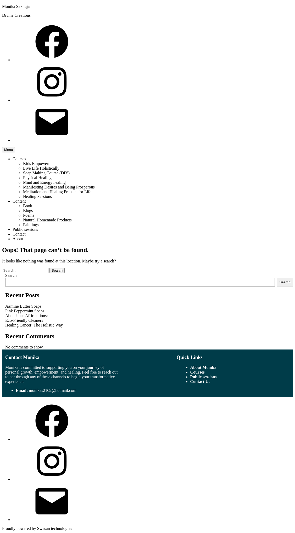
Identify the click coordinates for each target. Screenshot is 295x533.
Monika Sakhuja (16, 6)
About (18, 239)
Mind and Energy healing (44, 182)
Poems (28, 215)
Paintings (31, 224)
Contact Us (200, 381)
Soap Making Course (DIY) (46, 173)
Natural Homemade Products (47, 220)
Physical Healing (37, 177)
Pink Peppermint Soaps (24, 311)
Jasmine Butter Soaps (23, 306)
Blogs (28, 210)
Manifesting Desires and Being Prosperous (59, 187)
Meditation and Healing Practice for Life (57, 192)
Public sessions (25, 229)
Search (11, 275)
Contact (19, 234)
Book (27, 206)
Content (19, 201)
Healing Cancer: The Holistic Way (34, 325)
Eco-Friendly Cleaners (24, 320)
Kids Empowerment (40, 163)
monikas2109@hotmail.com (52, 390)
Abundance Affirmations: (26, 315)
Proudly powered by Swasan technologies (37, 528)
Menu (8, 150)
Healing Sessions (37, 196)
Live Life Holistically (41, 168)
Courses (19, 159)
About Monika (203, 367)
